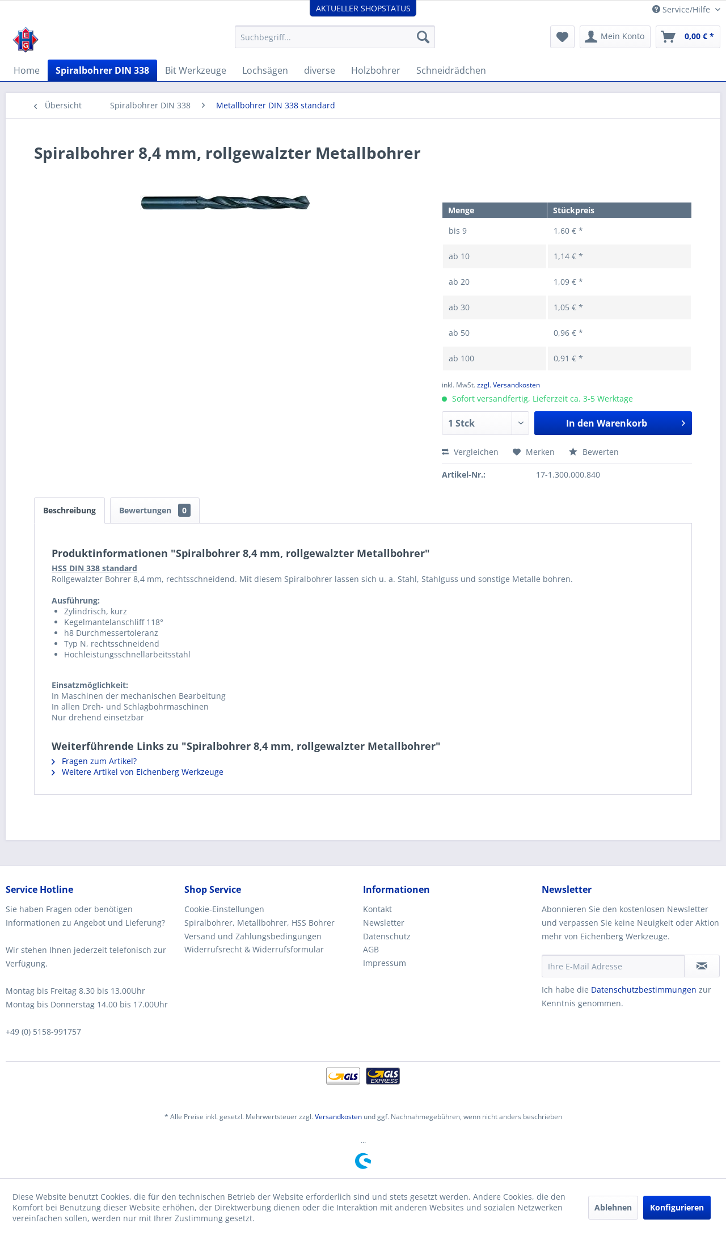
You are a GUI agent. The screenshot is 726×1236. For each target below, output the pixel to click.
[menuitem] (335, 37)
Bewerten (594, 451)
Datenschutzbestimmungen (644, 989)
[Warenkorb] (688, 37)
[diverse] (319, 70)
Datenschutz (387, 936)
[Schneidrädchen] (451, 70)
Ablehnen (613, 1207)
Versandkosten (338, 1116)
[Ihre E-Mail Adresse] (613, 966)
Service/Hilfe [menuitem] (682, 9)
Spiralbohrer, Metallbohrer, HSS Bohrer (259, 922)
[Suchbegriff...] (335, 37)
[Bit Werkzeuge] (195, 70)
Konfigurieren (677, 1207)
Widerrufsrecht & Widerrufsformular (254, 949)
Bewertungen (155, 510)
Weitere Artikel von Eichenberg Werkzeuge (137, 771)
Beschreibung (69, 510)
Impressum (384, 962)
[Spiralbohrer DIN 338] (102, 70)
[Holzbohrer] (375, 70)
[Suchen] (423, 37)
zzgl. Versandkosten (508, 385)
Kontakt (377, 909)
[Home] (27, 70)
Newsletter (383, 922)
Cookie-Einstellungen (224, 909)
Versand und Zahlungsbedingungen (253, 936)
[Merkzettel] (562, 37)
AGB (371, 949)
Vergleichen (470, 451)
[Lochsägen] (265, 70)
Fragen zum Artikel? (94, 761)
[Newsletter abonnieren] (702, 966)
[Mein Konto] (615, 37)
